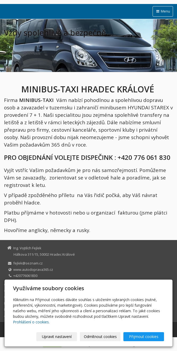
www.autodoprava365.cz (33, 269)
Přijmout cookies (143, 336)
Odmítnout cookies (100, 336)
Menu (163, 11)
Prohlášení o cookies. (31, 321)
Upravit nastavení (57, 336)
